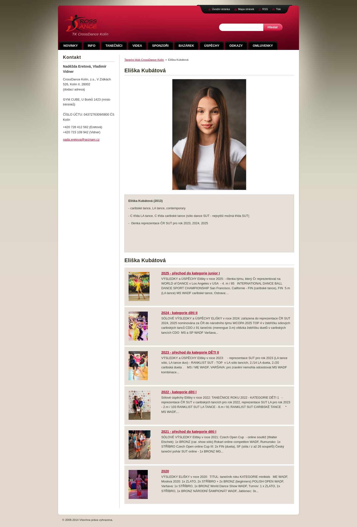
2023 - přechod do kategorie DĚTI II (190, 352)
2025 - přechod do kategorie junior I (190, 273)
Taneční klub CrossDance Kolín (144, 59)
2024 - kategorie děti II (179, 313)
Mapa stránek (246, 9)
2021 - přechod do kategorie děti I (188, 432)
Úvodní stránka (221, 9)
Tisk (278, 9)
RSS (265, 9)
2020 (165, 471)
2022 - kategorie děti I (178, 392)
